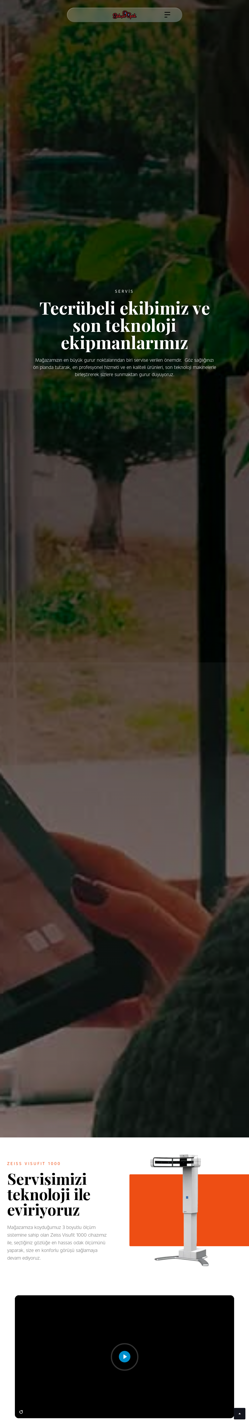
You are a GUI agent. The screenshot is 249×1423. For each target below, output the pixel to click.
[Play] (124, 1356)
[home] (125, 15)
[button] (167, 15)
